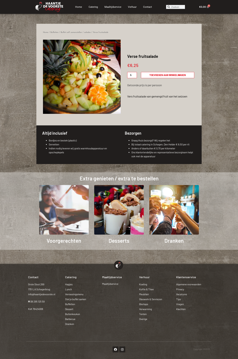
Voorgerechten (64, 240)
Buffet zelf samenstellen (71, 32)
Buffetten (54, 32)
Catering (93, 6)
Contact (147, 6)
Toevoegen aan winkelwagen (167, 75)
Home (78, 6)
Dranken (174, 240)
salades (87, 32)
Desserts (119, 240)
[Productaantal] (132, 75)
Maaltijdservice (112, 6)
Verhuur (132, 6)
